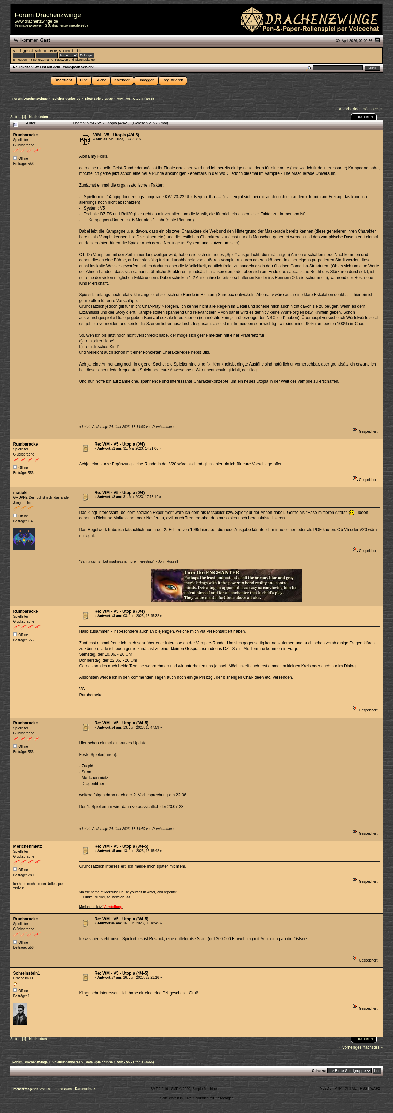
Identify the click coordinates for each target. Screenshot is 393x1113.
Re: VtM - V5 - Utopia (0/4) (119, 444)
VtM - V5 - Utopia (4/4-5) (116, 135)
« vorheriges (350, 108)
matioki (20, 492)
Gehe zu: (319, 1071)
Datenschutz (85, 1089)
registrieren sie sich (67, 51)
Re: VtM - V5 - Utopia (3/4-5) (121, 723)
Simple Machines (205, 1089)
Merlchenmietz (27, 846)
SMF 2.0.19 (159, 1089)
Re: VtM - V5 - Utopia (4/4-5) (121, 973)
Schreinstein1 (26, 973)
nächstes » (373, 108)
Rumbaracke (25, 135)
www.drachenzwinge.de (36, 21)
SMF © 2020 (180, 1089)
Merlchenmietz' (100, 907)
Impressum (63, 1089)
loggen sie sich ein (33, 51)
